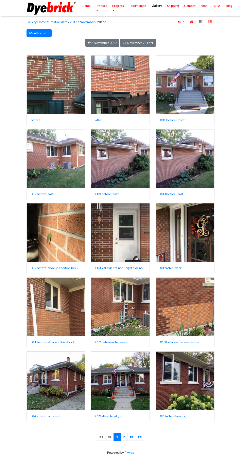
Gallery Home (36, 22)
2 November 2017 (102, 43)
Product (101, 5)
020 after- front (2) (173, 416)
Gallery (157, 5)
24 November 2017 (138, 43)
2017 (73, 22)
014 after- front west (45, 416)
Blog (229, 5)
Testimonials (138, 5)
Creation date (57, 22)
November (87, 22)
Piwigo (129, 452)
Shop (204, 5)
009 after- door (171, 268)
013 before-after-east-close (179, 342)
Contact (189, 5)
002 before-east (42, 194)
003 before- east (107, 194)
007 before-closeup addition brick (55, 268)
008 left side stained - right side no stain (120, 268)
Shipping (173, 5)
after (98, 120)
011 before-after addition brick (53, 342)
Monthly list (38, 33)
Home (86, 5)
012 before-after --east (111, 342)
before (35, 120)
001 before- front (172, 120)
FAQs (217, 5)
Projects (118, 5)
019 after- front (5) (108, 416)
